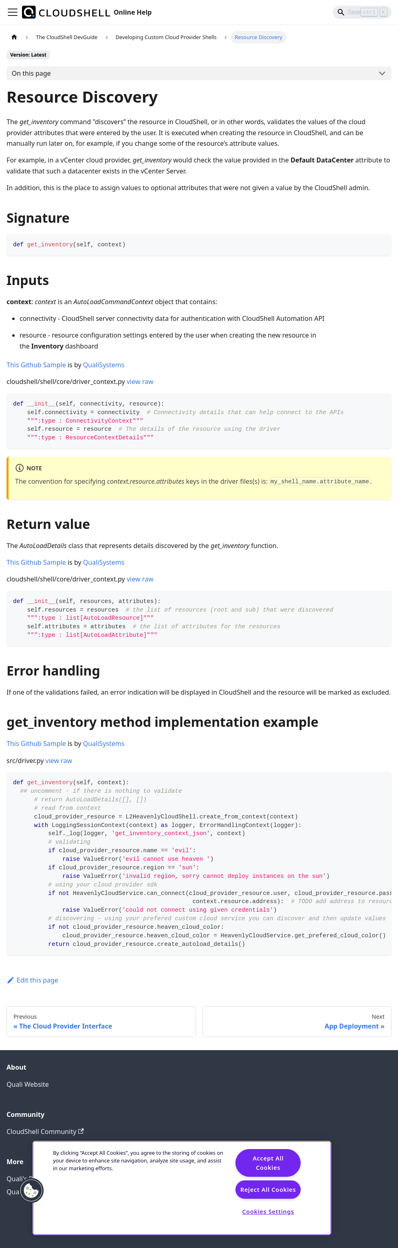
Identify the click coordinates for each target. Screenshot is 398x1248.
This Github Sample (36, 364)
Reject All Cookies (268, 1189)
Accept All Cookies (268, 1162)
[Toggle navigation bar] (13, 12)
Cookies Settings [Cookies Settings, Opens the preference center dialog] (268, 1211)
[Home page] (14, 37)
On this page (31, 73)
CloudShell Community (45, 1131)
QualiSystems (104, 364)
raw (148, 381)
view (134, 381)
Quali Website (28, 1084)
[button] (31, 1191)
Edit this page (32, 980)
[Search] (362, 12)
